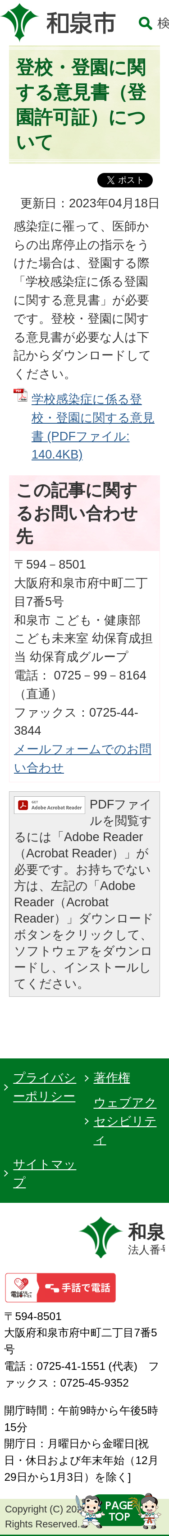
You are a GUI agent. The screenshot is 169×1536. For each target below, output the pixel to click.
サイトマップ (44, 1173)
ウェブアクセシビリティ (125, 1121)
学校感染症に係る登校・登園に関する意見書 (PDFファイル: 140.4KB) (93, 426)
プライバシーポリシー (44, 1087)
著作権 (112, 1078)
